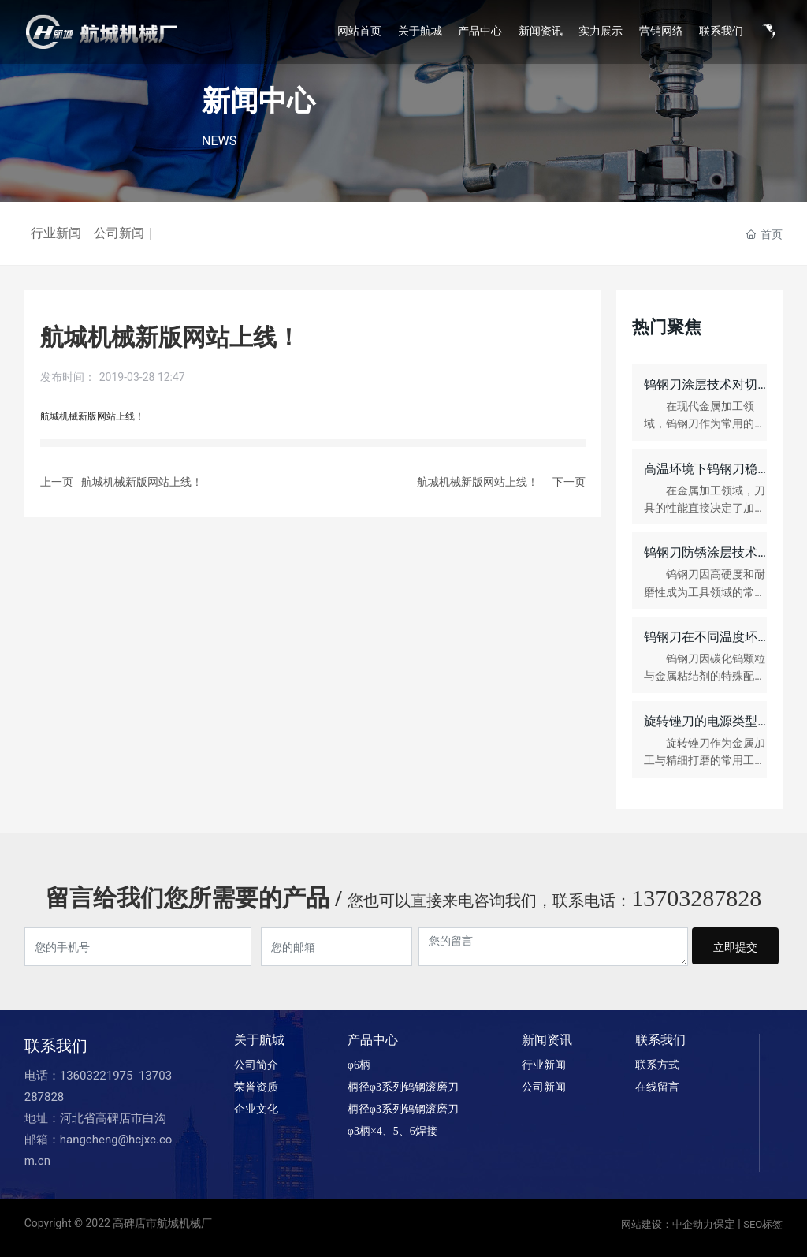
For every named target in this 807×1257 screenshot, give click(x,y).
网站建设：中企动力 (667, 1224)
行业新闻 (56, 233)
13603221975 (98, 1076)
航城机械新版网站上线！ (142, 482)
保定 (724, 1224)
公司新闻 (119, 233)
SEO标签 (763, 1224)
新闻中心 (258, 100)
